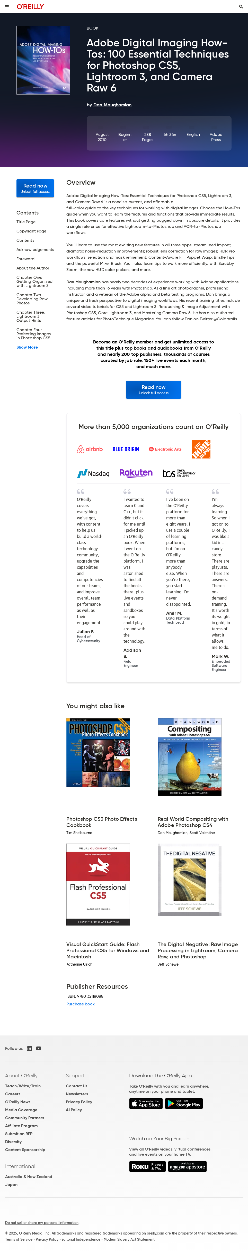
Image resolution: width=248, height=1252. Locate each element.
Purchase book (80, 1004)
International (20, 1166)
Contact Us (76, 1086)
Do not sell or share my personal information (41, 1222)
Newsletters (77, 1094)
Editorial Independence (80, 1239)
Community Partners (24, 1117)
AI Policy (74, 1110)
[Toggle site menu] (7, 7)
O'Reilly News (17, 1102)
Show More (27, 347)
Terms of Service (18, 1239)
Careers (12, 1094)
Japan (11, 1184)
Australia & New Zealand (28, 1176)
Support (75, 1075)
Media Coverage (21, 1110)
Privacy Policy (79, 1102)
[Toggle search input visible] (241, 7)
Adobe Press (216, 137)
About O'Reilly (21, 1075)
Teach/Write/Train (23, 1086)
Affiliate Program (21, 1125)
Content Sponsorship (25, 1149)
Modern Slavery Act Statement (129, 1239)
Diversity (13, 1141)
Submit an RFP (18, 1133)
